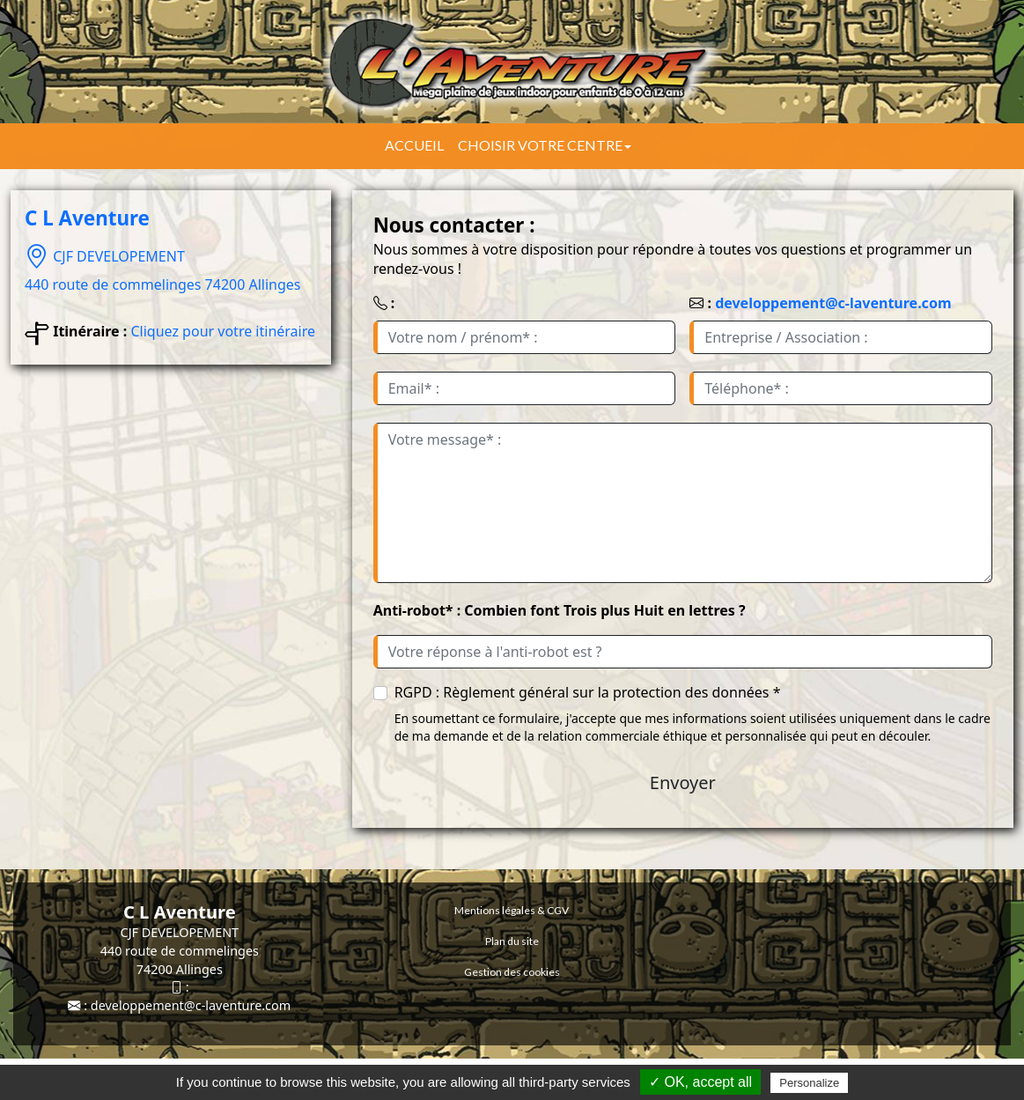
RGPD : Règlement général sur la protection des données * (587, 692)
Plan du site (512, 941)
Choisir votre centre (544, 145)
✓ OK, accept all (700, 1081)
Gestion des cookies (512, 971)
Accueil (414, 145)
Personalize (809, 1082)
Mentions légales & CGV (511, 910)
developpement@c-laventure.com (833, 303)
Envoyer (683, 782)
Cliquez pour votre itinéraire (222, 331)
